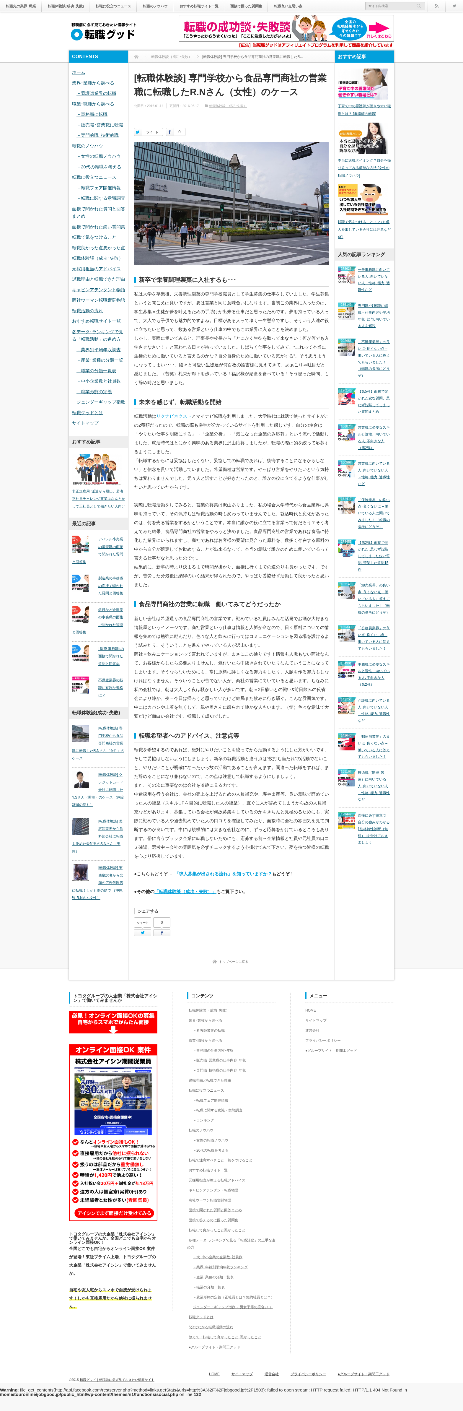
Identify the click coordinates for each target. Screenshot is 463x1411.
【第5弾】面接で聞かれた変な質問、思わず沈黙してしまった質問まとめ (374, 384)
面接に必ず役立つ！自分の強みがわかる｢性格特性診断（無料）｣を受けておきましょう (374, 743)
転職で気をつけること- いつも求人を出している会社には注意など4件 (364, 235)
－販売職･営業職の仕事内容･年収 (222, 1060)
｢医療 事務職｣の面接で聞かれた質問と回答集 (108, 658)
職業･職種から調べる (93, 103)
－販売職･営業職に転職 (99, 124)
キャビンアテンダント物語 (98, 289)
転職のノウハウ (174, 6)
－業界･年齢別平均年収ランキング (223, 1266)
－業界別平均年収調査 (98, 349)
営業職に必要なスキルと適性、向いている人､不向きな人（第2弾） (374, 415)
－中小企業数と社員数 (98, 380)
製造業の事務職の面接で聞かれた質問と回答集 (108, 587)
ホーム (78, 72)
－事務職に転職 (91, 114)
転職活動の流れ (87, 310)
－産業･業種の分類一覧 (99, 359)
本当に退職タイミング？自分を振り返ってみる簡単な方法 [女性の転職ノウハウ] (364, 171)
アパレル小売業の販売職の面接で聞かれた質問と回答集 (97, 552)
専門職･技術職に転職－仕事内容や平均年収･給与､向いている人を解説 (374, 313)
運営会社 (313, 1030)
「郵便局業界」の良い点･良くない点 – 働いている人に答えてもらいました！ (374, 674)
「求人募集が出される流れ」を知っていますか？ (223, 873)
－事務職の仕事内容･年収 (215, 1050)
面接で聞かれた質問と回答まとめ (218, 1209)
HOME (311, 1010)
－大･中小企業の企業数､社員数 (220, 1256)
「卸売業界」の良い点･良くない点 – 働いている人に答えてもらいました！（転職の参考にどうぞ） (374, 550)
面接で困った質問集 (276, 6)
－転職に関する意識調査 (100, 198)
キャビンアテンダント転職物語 (216, 1190)
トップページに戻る (233, 961)
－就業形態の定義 (94, 391)
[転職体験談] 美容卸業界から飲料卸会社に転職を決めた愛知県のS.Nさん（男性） (98, 820)
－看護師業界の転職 (96, 93)
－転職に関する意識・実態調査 (220, 1110)
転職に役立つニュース (127, 6)
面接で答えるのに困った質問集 (216, 1219)
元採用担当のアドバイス (96, 268)
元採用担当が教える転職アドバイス (220, 1180)
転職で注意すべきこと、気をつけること (224, 1160)
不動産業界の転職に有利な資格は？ (108, 686)
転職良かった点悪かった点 (98, 247)
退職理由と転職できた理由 (98, 279)
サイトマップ (85, 422)
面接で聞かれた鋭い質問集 (98, 226)
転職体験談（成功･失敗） (228, 106)
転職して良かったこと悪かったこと (220, 1230)
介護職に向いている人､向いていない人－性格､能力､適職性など (374, 644)
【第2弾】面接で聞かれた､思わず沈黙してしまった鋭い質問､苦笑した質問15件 (374, 514)
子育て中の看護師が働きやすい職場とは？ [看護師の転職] (364, 112)
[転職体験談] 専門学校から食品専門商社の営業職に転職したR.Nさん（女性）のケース (98, 734)
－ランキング (203, 1120)
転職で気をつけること (94, 237)
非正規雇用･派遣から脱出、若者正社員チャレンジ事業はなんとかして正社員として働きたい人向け (98, 500)
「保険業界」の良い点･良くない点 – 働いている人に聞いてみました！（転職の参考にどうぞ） (374, 478)
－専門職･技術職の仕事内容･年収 (222, 1070)
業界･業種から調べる (93, 82)
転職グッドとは (87, 412)
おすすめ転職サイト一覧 (223, 6)
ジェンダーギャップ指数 (100, 401)
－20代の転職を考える (98, 166)
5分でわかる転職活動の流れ (213, 1341)
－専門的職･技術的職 (97, 135)
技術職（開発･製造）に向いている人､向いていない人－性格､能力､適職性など (374, 707)
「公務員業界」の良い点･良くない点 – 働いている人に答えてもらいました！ (374, 583)
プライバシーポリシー (326, 1040)
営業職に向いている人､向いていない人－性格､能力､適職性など (374, 445)
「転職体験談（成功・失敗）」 (185, 891)
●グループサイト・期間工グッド (217, 1360)
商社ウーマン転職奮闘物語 (98, 300)
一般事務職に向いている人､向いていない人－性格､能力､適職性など (374, 282)
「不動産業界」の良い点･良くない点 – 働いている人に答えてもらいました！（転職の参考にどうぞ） (374, 348)
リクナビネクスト (174, 416)
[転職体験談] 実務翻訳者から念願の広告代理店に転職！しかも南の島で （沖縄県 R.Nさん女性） (98, 863)
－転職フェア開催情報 (98, 187)
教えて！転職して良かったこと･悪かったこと (229, 1350)
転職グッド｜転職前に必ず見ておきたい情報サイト (117, 1388)
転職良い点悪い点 (323, 6)
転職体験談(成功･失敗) (74, 6)
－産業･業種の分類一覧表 (215, 1277)
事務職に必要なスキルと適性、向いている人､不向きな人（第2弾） (374, 613)
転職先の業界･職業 (23, 6)
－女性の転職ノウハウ (98, 156)
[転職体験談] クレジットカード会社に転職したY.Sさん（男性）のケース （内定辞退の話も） (98, 777)
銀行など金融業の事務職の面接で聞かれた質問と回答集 (97, 622)
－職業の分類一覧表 (96, 370)
